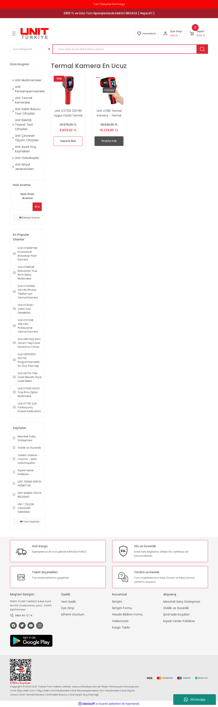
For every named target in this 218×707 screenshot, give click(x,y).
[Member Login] (165, 33)
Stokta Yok (109, 141)
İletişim (117, 602)
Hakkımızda (120, 621)
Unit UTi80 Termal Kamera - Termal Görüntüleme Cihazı (109, 113)
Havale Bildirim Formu (127, 614)
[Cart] (197, 33)
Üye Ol (174, 35)
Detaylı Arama (29, 217)
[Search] (130, 49)
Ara (37, 207)
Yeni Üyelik (68, 602)
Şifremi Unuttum (72, 614)
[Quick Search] (21, 206)
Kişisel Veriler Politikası (179, 621)
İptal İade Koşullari (176, 614)
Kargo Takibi (121, 628)
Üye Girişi (67, 608)
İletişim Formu (122, 608)
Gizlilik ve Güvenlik (176, 608)
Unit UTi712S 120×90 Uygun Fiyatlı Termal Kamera (68, 113)
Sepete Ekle (68, 141)
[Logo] (34, 33)
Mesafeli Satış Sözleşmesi (181, 602)
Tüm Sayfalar (30, 521)
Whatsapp (194, 699)
